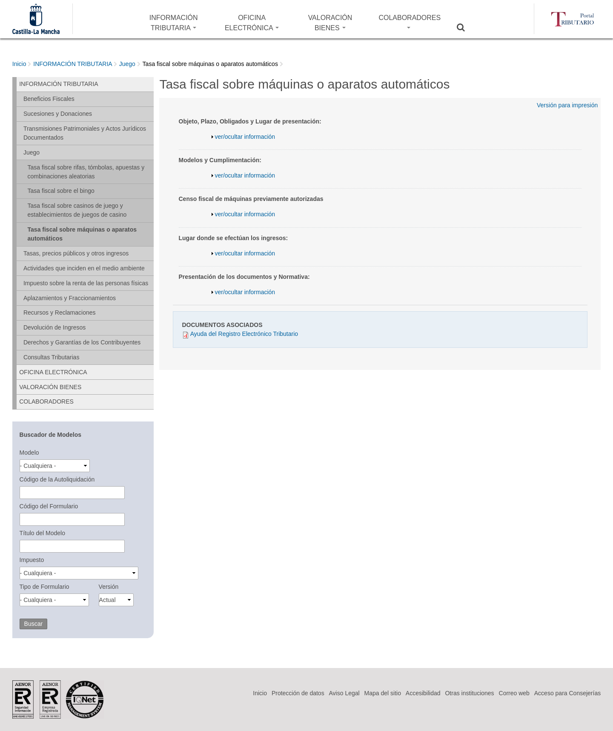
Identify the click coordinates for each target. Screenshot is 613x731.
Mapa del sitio (382, 693)
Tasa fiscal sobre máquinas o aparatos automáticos (210, 63)
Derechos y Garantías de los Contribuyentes (81, 342)
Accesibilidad (423, 693)
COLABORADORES (409, 21)
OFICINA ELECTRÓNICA (252, 23)
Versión (109, 586)
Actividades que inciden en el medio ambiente (84, 268)
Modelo (29, 452)
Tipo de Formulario (44, 586)
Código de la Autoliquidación (57, 479)
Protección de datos (298, 693)
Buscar (466, 27)
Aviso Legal (344, 693)
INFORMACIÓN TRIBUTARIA (173, 23)
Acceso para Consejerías (567, 693)
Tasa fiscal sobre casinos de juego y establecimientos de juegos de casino (77, 210)
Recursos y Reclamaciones (59, 312)
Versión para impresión (567, 105)
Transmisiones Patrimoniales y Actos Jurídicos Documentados (84, 133)
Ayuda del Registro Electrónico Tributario (244, 333)
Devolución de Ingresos (54, 327)
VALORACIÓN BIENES (330, 23)
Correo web (514, 693)
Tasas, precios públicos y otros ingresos (76, 253)
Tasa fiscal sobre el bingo (61, 190)
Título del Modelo (42, 533)
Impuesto (32, 559)
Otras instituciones (469, 693)
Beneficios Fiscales (48, 98)
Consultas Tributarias (51, 357)
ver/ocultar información (245, 136)
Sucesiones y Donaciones (57, 113)
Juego (127, 63)
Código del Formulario (49, 506)
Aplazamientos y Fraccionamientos (69, 298)
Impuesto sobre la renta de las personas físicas (85, 283)
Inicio (19, 63)
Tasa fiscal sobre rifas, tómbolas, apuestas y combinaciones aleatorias (86, 172)
